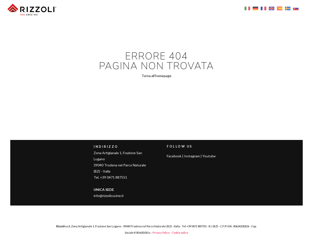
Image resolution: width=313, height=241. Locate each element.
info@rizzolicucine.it (109, 196)
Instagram (192, 156)
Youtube (209, 156)
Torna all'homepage (156, 76)
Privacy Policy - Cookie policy (170, 232)
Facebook (174, 156)
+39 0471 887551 (196, 226)
